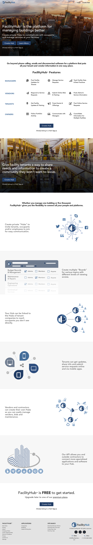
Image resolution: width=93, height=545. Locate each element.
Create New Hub (52, 529)
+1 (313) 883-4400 (87, 538)
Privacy (4, 536)
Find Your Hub (51, 531)
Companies (24, 526)
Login (79, 2)
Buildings (23, 527)
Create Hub (86, 2)
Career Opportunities (7, 532)
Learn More (24, 43)
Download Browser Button (54, 526)
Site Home (4, 526)
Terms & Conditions (7, 534)
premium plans (60, 497)
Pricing (4, 527)
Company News (6, 531)
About (3, 529)
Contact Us (5, 538)
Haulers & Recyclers (26, 529)
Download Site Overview (54, 527)
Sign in (21, 48)
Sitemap (4, 539)
